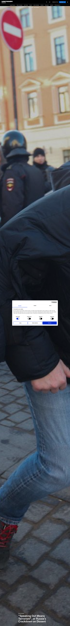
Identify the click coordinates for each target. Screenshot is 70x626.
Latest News (12, 5)
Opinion (51, 5)
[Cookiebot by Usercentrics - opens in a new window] (52, 302)
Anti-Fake (26, 5)
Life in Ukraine (36, 5)
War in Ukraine (19, 5)
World (30, 5)
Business (47, 5)
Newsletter (55, 2)
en (50, 2)
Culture (42, 5)
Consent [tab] (19, 305)
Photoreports (57, 5)
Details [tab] (35, 305)
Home (32, 7)
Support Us (62, 2)
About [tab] (50, 305)
